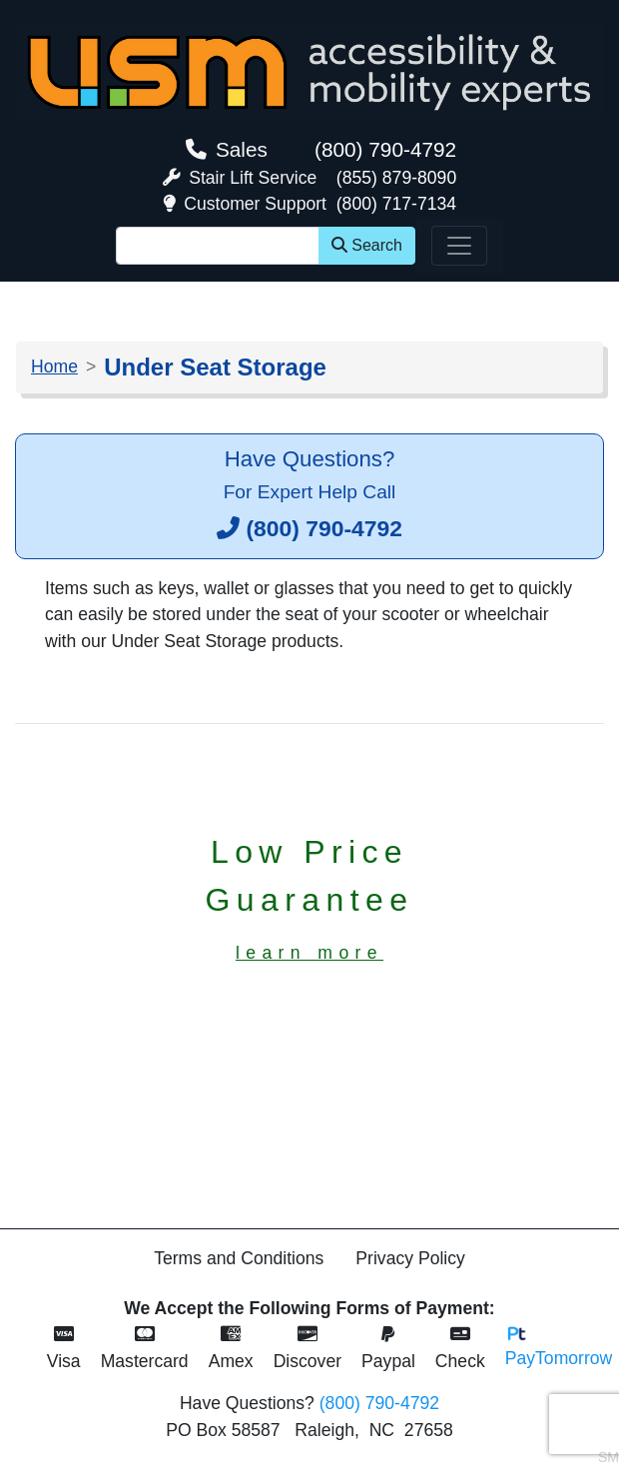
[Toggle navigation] (459, 246)
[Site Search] (217, 246)
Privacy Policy (410, 1258)
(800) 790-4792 (385, 149)
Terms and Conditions (238, 1258)
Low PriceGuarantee (310, 898)
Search (366, 245)
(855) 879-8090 (396, 178)
